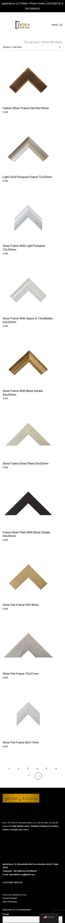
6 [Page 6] (56, 768)
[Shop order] (32, 47)
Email (6, 914)
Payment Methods (10, 898)
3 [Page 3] (27, 768)
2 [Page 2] (18, 768)
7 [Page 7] (28, 776)
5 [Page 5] (46, 768)
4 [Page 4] (37, 768)
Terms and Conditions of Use (14, 895)
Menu (57, 24)
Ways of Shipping (10, 902)
